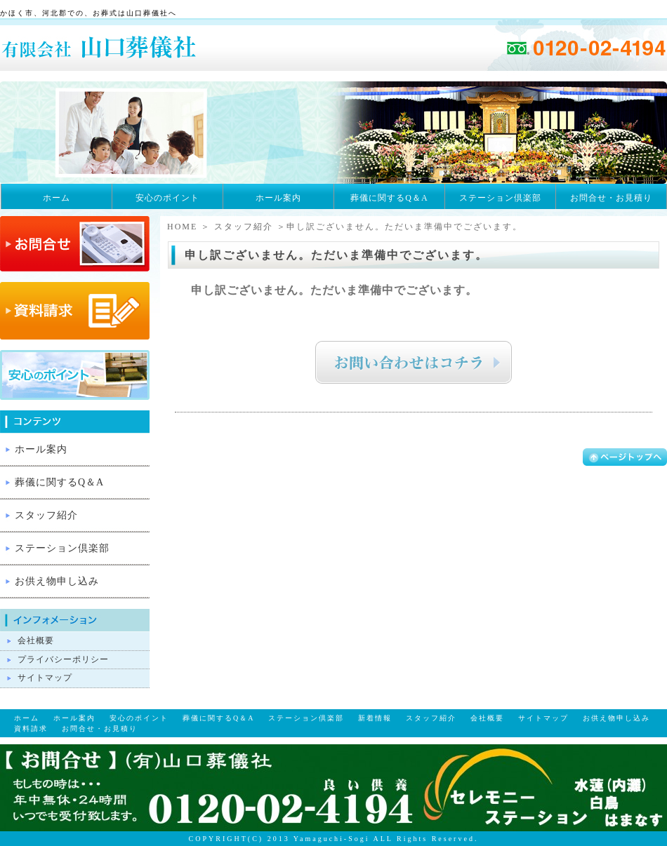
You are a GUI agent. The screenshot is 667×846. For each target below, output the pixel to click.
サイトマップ (45, 678)
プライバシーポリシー (63, 659)
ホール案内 (278, 198)
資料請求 (31, 728)
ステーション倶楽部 (500, 198)
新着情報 (375, 718)
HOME (182, 226)
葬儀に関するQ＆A (389, 198)
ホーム (56, 198)
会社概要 (36, 640)
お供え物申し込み (57, 581)
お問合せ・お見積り (611, 198)
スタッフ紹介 (243, 226)
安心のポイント (167, 198)
